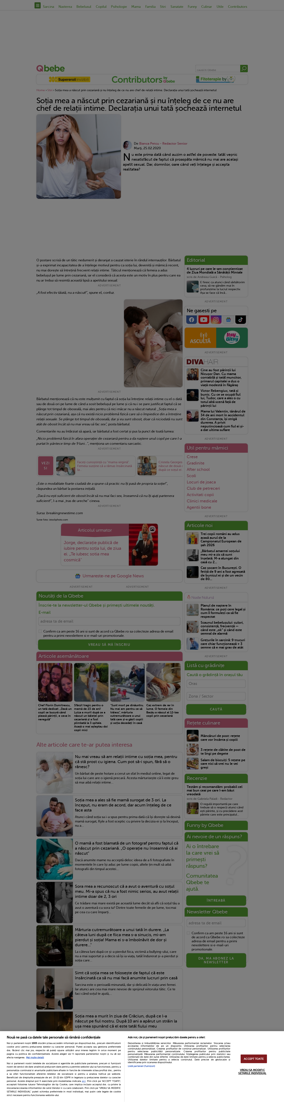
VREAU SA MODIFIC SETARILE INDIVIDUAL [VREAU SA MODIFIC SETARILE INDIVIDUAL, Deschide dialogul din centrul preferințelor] (252, 1071)
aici (84, 1081)
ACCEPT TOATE (254, 1058)
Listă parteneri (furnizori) (141, 1066)
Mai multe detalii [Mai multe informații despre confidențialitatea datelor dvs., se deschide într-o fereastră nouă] (35, 1057)
